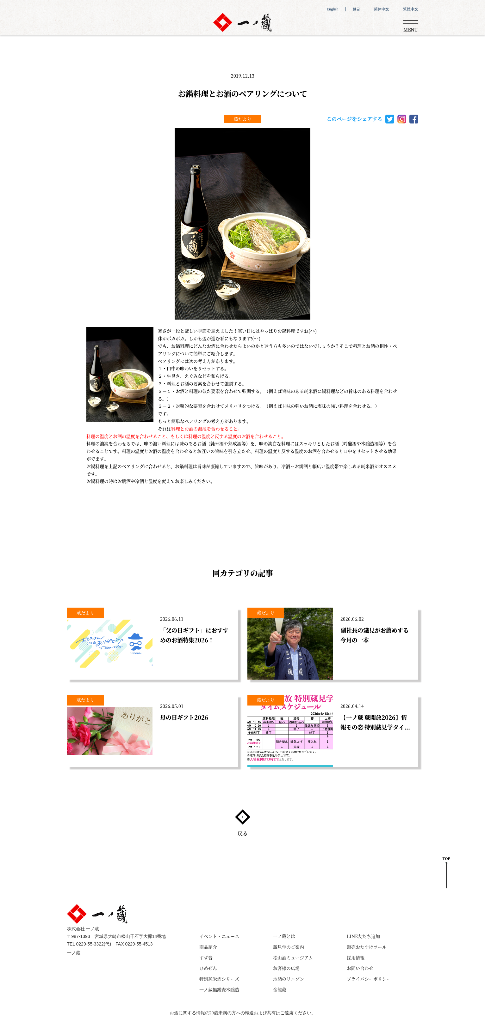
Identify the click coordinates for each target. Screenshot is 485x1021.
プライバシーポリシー (369, 979)
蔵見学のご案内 (288, 947)
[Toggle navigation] (410, 25)
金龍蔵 (279, 989)
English (333, 9)
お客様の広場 (286, 968)
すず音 (206, 957)
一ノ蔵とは (284, 936)
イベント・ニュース (219, 936)
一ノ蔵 (73, 953)
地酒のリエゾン (288, 979)
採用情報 (355, 957)
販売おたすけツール (367, 947)
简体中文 (381, 9)
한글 (356, 9)
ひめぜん (208, 968)
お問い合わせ (360, 968)
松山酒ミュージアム (293, 957)
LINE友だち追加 (363, 936)
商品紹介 (208, 947)
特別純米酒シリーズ (219, 979)
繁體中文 (410, 9)
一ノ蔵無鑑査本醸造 (219, 989)
